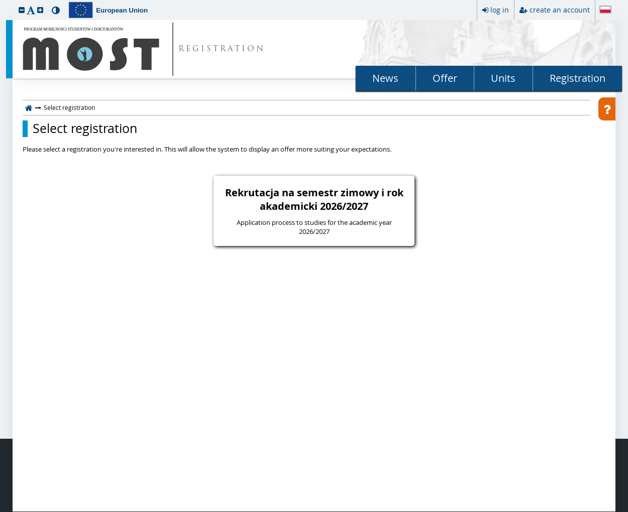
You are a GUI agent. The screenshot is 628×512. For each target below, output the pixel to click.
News (385, 78)
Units (503, 78)
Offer (445, 78)
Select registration (85, 128)
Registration (577, 78)
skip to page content (2, 2)
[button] (22, 10)
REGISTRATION (221, 49)
